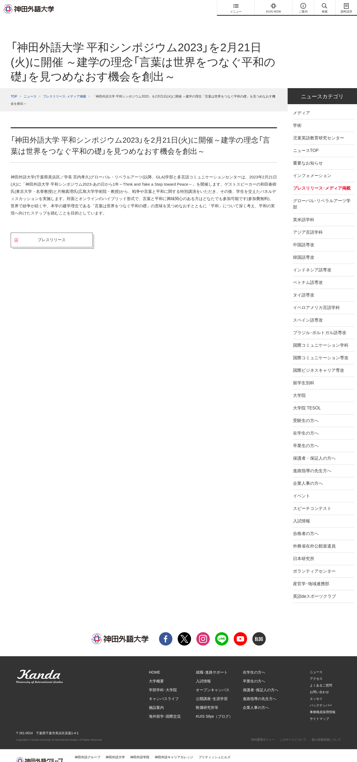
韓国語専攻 (303, 246)
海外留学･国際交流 (165, 706)
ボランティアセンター (314, 560)
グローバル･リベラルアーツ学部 (322, 193)
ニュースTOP (306, 140)
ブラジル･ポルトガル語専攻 (319, 322)
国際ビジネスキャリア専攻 (318, 359)
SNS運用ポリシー (263, 728)
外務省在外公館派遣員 (314, 535)
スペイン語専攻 (308, 309)
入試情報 (301, 510)
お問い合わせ (319, 681)
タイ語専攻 (303, 284)
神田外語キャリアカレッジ (174, 746)
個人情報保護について (326, 728)
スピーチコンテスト (312, 497)
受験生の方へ (306, 410)
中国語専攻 (303, 234)
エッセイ (316, 688)
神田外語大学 (115, 746)
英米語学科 (303, 209)
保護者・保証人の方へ (314, 447)
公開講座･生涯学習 (212, 688)
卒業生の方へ (306, 435)
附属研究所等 (207, 697)
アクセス (316, 668)
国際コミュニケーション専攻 (320, 347)
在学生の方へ (306, 422)
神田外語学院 (139, 746)
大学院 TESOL (307, 397)
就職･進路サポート (212, 661)
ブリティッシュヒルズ (215, 746)
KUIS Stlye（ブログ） (214, 706)
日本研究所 (303, 548)
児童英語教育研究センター (318, 127)
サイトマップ (319, 708)
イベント (301, 485)
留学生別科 (303, 372)
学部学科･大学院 (163, 679)
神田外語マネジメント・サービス (99, 754)
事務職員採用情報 (322, 701)
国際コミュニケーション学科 (320, 334)
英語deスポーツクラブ (314, 585)
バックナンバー (321, 695)
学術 (297, 114)
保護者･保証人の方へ (260, 679)
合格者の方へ (306, 523)
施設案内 (156, 697)
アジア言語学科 (308, 221)
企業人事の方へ (308, 472)
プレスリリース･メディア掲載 (64, 86)
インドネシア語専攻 (312, 259)
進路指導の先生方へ (312, 460)
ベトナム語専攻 (308, 271)
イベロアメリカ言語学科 (316, 297)
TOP (14, 86)
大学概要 (156, 670)
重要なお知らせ (308, 152)
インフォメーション (312, 165)
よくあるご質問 (321, 675)
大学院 (299, 384)
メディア (301, 102)
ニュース (30, 86)
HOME (154, 661)
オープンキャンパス (212, 679)
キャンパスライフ (164, 688)
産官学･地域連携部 (311, 573)
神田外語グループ (87, 746)
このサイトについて (293, 728)
